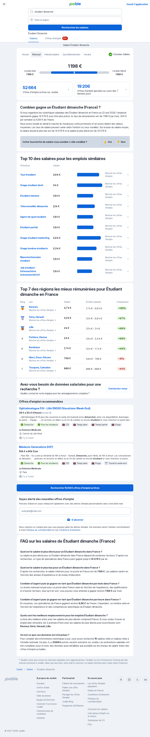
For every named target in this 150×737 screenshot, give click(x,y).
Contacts (41, 691)
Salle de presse (44, 695)
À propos (41, 683)
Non (121, 142)
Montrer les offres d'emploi (117, 174)
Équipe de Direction (46, 700)
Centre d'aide (43, 687)
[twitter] (137, 680)
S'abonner (75, 520)
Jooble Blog (67, 701)
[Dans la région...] (75, 19)
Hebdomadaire (51, 54)
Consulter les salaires (98, 709)
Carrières (41, 718)
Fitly (90, 724)
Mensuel (36, 54)
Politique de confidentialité (39, 530)
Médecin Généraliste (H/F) (36, 447)
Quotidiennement (71, 54)
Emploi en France (96, 690)
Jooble (22, 731)
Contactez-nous (117, 388)
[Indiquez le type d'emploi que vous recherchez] (75, 11)
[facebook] (121, 680)
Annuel (25, 54)
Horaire (87, 54)
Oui (108, 142)
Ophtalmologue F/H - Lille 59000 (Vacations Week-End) (54, 408)
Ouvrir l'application (137, 4)
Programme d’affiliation (73, 705)
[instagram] (129, 680)
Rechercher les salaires (75, 27)
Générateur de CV (96, 720)
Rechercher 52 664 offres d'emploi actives (75, 487)
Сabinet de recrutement (73, 683)
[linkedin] (146, 680)
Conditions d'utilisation (69, 530)
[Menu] (4, 4)
